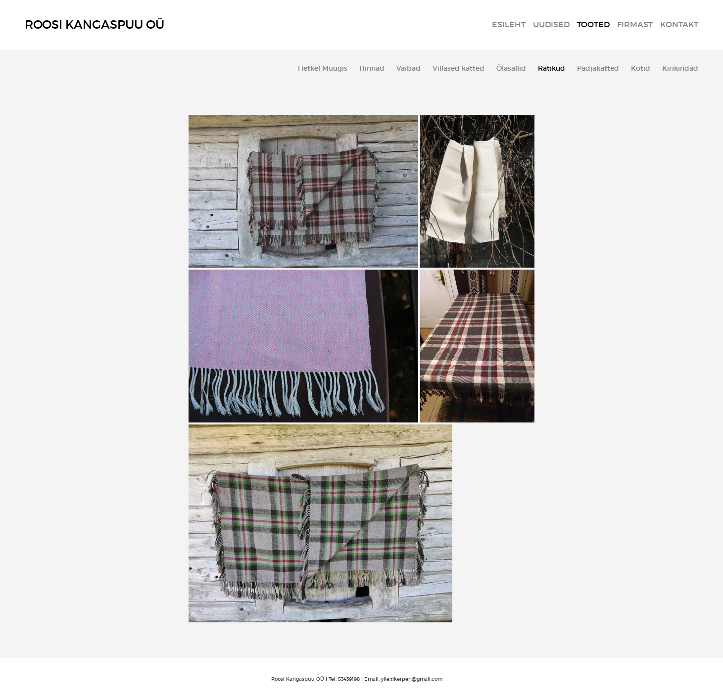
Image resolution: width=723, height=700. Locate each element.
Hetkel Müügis (322, 68)
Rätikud (551, 68)
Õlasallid (511, 68)
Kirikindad (680, 68)
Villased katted (458, 68)
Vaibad (408, 68)
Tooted (593, 24)
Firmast (635, 24)
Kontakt (679, 24)
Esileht (509, 24)
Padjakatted (598, 68)
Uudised (551, 24)
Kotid (640, 68)
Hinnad (372, 68)
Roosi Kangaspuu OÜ (94, 24)
